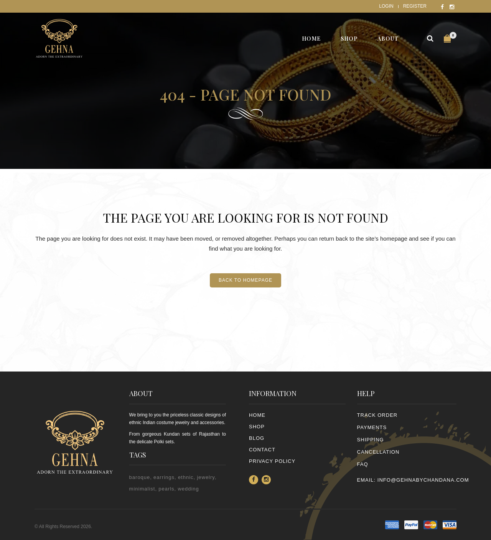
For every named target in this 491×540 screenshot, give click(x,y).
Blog (256, 438)
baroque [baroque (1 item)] (139, 477)
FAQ (362, 464)
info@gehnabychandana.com (423, 480)
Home (257, 415)
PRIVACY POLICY (272, 461)
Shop (257, 426)
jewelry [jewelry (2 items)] (206, 477)
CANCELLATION (378, 452)
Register (415, 6)
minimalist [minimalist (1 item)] (142, 489)
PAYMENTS (372, 427)
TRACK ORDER (377, 415)
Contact (262, 449)
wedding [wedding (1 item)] (188, 489)
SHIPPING (370, 440)
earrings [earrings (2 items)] (164, 477)
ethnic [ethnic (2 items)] (186, 477)
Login (386, 6)
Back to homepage (245, 280)
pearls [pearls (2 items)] (166, 489)
